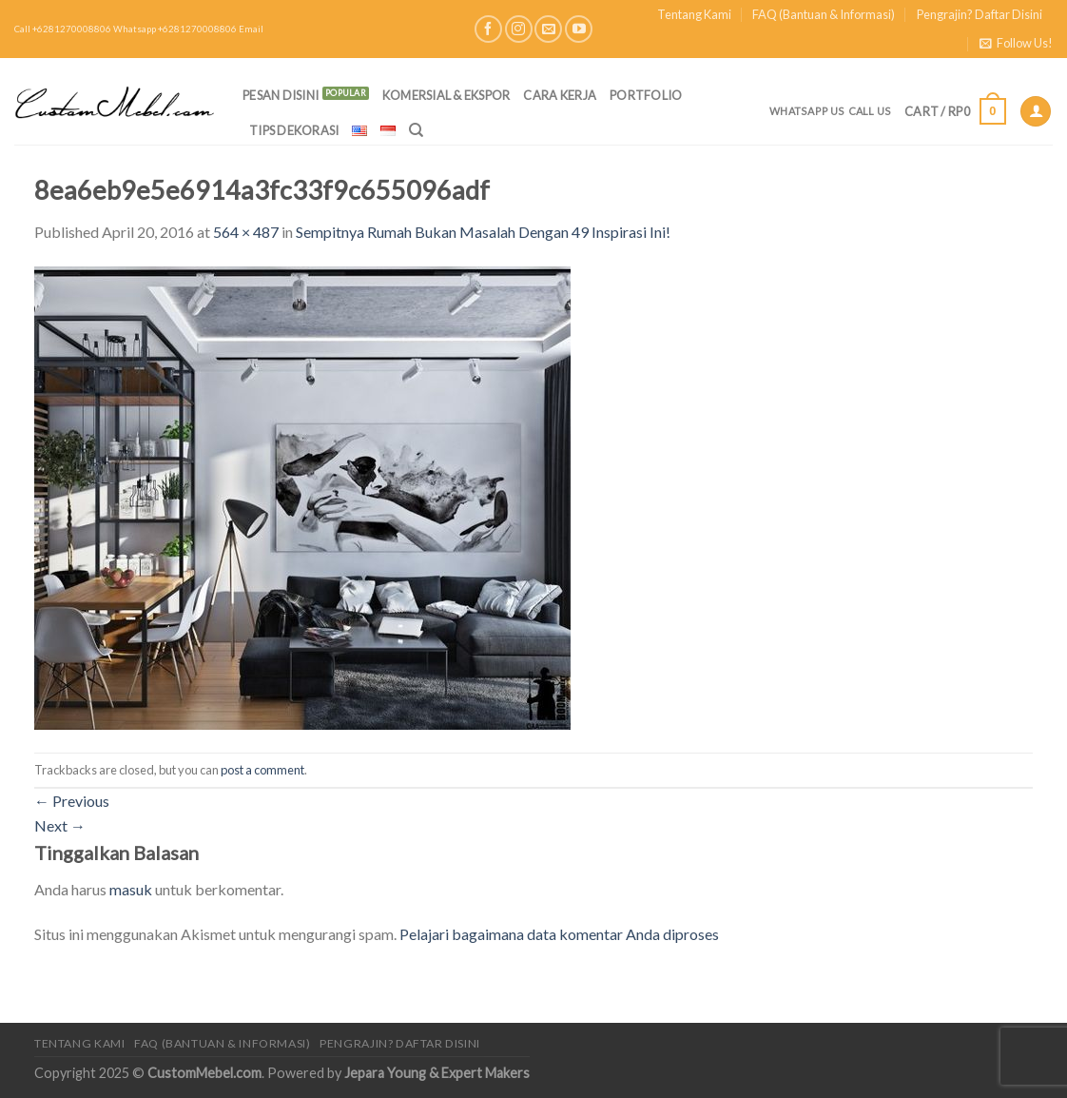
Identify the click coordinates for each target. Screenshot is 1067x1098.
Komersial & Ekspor (446, 95)
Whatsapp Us (806, 111)
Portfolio (646, 95)
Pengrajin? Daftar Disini (979, 14)
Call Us (870, 111)
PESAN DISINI (280, 95)
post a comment (262, 769)
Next (60, 825)
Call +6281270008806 (62, 29)
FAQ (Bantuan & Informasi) (823, 14)
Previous (71, 801)
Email (251, 29)
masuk (130, 889)
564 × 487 (246, 232)
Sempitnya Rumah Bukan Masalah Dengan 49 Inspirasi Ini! (483, 232)
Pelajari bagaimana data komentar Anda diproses (559, 934)
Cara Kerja (559, 95)
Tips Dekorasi (294, 130)
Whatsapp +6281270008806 (175, 29)
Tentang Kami (694, 14)
